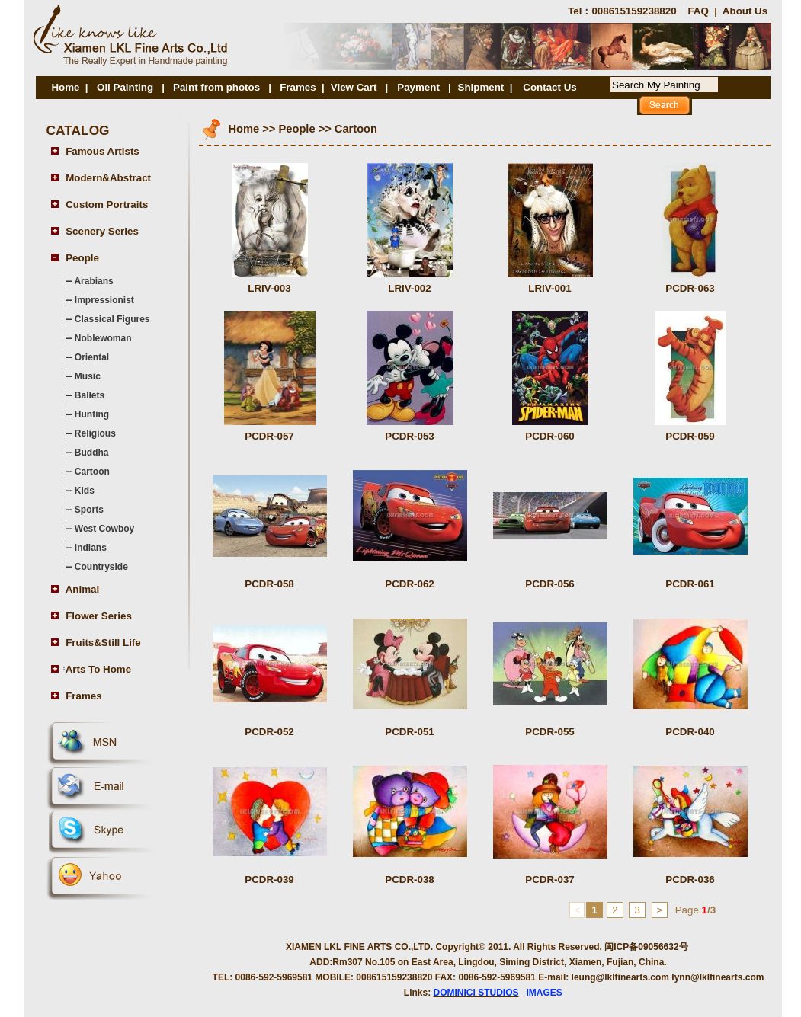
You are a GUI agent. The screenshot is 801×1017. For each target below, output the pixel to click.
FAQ (697, 11)
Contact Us (549, 87)
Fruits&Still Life (103, 642)
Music (88, 376)
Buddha (92, 452)
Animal (82, 589)
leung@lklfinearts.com (620, 977)
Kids (85, 490)
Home (65, 87)
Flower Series (99, 616)
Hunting (92, 414)
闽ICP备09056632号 (645, 947)
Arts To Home (98, 669)
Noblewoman (103, 338)
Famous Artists (102, 151)
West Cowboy (104, 528)
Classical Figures (112, 319)
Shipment (481, 87)
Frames (298, 87)
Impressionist (104, 300)
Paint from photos (216, 87)
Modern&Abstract (108, 178)
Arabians (93, 281)
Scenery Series (102, 231)
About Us (745, 11)
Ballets (89, 395)
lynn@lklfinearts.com (717, 977)
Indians (91, 547)
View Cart (354, 87)
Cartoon (92, 471)
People (82, 258)
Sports (89, 509)
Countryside (101, 566)
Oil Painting (125, 87)
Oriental (92, 357)
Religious (95, 433)
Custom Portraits (107, 204)
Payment (419, 87)
